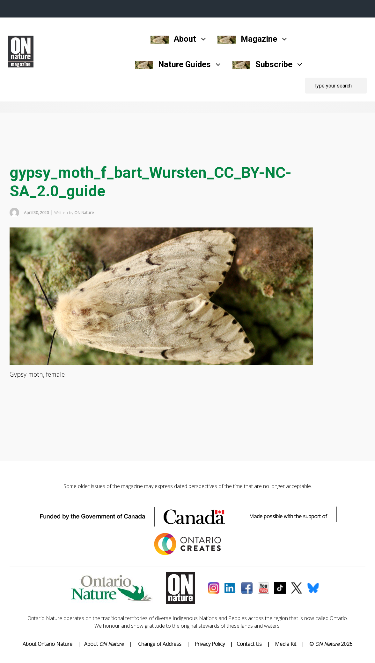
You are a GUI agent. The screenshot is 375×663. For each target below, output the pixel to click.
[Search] (336, 86)
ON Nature (84, 212)
